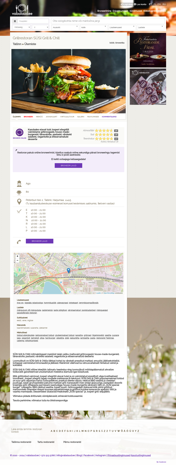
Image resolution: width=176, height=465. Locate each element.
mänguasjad (102, 310)
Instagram (100, 455)
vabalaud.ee (32, 455)
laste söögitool (60, 310)
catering (20, 341)
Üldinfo (17, 118)
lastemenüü (47, 310)
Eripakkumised (120, 11)
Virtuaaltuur (67, 117)
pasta (92, 338)
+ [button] (17, 256)
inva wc (20, 303)
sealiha (108, 335)
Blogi (79, 455)
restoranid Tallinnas (105, 338)
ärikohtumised (31, 341)
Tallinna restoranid (21, 442)
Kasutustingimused (141, 455)
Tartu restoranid (45, 442)
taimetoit (35, 338)
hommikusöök (50, 303)
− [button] (17, 261)
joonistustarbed (89, 310)
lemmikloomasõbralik (88, 303)
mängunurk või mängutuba (29, 310)
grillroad (87, 335)
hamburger (50, 338)
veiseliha (60, 338)
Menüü (39, 117)
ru (164, 4)
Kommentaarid (109, 117)
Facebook (89, 455)
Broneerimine (104, 11)
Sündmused (136, 11)
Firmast (162, 11)
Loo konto (140, 4)
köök (93, 27)
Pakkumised (93, 117)
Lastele (150, 27)
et (150, 4)
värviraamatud (74, 310)
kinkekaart (73, 303)
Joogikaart (51, 117)
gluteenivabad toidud (64, 335)
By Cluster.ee (161, 462)
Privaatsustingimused (119, 455)
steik (67, 338)
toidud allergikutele (25, 335)
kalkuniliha (74, 338)
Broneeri (28, 117)
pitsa (42, 338)
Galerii (80, 117)
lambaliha (84, 338)
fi (155, 4)
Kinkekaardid (150, 11)
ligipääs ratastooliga (34, 303)
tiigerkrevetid (98, 335)
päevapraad (62, 303)
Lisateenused (122, 27)
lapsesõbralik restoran (27, 313)
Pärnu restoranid (72, 442)
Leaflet (98, 293)
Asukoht (65, 27)
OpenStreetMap (109, 293)
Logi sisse (127, 4)
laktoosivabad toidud (44, 335)
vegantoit (26, 338)
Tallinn (17, 44)
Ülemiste (30, 44)
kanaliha (79, 335)
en (159, 4)
